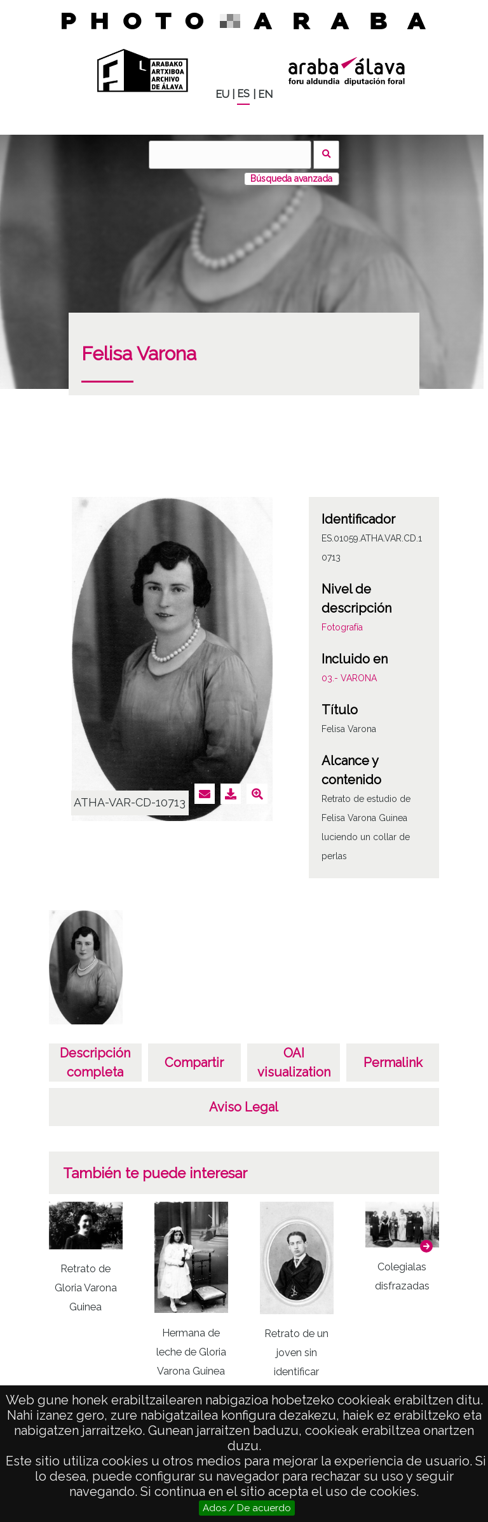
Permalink (393, 1062)
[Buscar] (230, 154)
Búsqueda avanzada (291, 178)
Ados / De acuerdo (247, 1508)
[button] (426, 1246)
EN (265, 94)
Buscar (326, 154)
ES (243, 94)
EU (222, 94)
